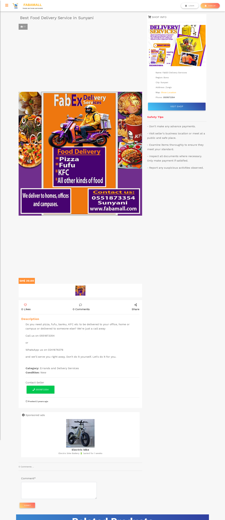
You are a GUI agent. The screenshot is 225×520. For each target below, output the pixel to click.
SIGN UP (210, 6)
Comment (28, 478)
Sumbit (27, 505)
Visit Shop (176, 106)
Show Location (168, 92)
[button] (28, 160)
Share (135, 307)
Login (189, 6)
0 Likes (26, 307)
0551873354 (40, 389)
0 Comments (81, 307)
